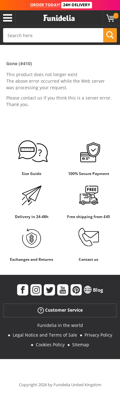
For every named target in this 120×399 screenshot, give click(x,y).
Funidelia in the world (60, 325)
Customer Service (60, 310)
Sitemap (80, 345)
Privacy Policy (98, 335)
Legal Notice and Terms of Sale (45, 335)
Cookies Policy (50, 345)
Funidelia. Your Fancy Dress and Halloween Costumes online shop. (59, 18)
